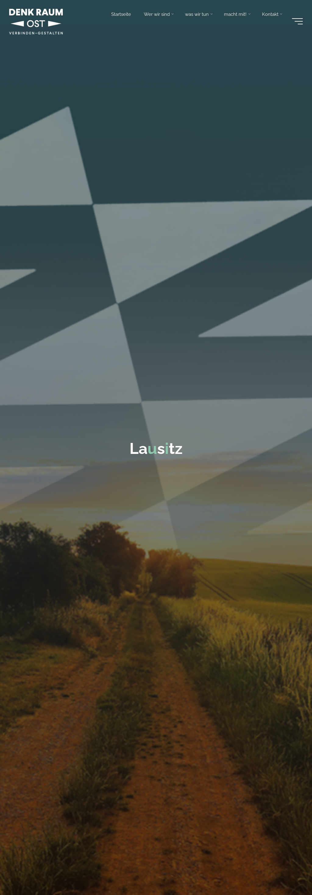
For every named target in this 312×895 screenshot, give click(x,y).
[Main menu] (297, 21)
